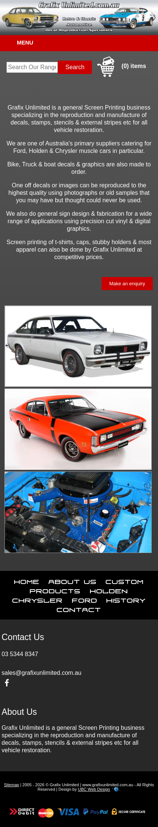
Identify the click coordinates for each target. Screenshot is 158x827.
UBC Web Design (94, 789)
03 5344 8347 (19, 654)
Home (27, 580)
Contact (79, 608)
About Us (73, 580)
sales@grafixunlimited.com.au (41, 673)
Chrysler (37, 599)
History (126, 599)
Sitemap (11, 785)
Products (55, 589)
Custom (125, 580)
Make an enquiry (127, 283)
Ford (84, 599)
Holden (109, 589)
